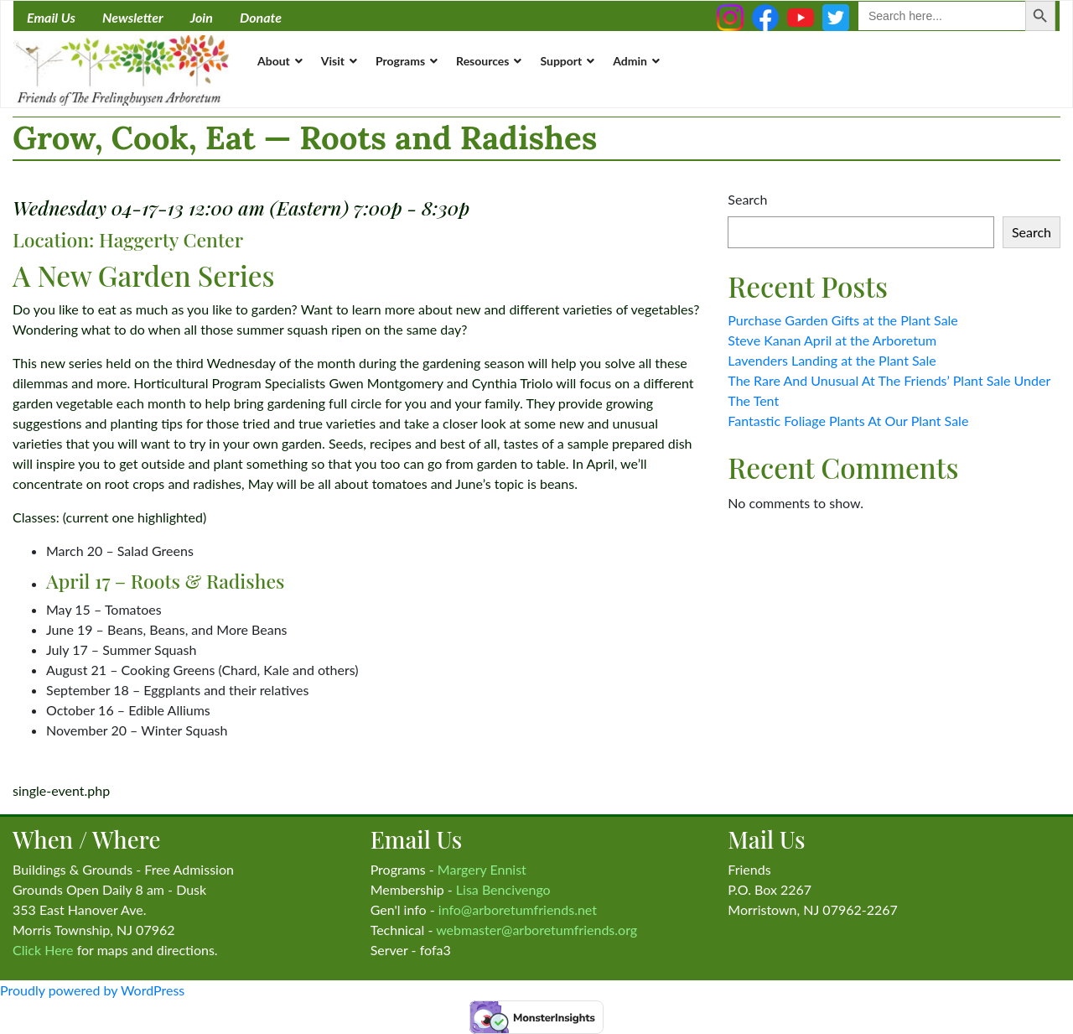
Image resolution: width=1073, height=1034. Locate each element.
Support (561, 61)
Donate (261, 17)
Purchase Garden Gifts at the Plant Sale (843, 320)
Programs (400, 61)
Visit (333, 61)
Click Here (43, 950)
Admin (630, 61)
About (273, 61)
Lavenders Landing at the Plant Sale (832, 360)
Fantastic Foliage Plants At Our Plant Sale (848, 421)
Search (747, 199)
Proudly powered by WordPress (92, 990)
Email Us (51, 17)
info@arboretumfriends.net (517, 909)
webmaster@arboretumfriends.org (536, 930)
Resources (482, 61)
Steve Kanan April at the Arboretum (832, 340)
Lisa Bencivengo (503, 889)
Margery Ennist (482, 869)
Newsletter (132, 17)
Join (201, 17)
